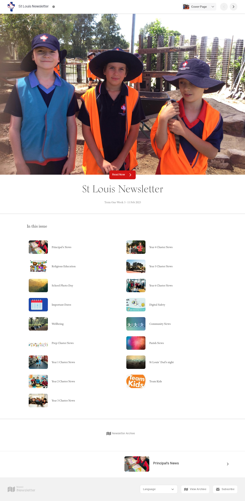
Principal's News (166, 463)
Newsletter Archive (120, 433)
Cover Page (199, 6)
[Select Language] (158, 489)
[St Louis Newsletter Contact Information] (53, 7)
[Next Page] (233, 7)
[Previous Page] (224, 7)
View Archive (195, 489)
